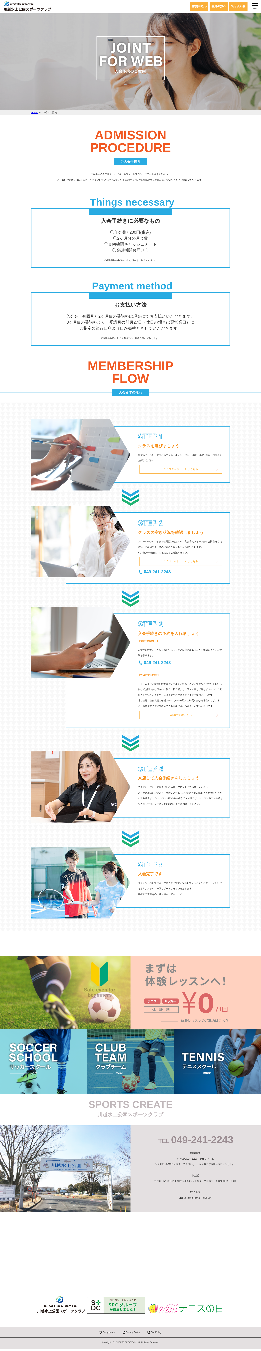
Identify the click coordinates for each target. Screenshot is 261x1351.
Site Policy (156, 1334)
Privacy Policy (133, 1334)
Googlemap (109, 1334)
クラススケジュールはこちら (180, 469)
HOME (34, 112)
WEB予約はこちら (181, 716)
